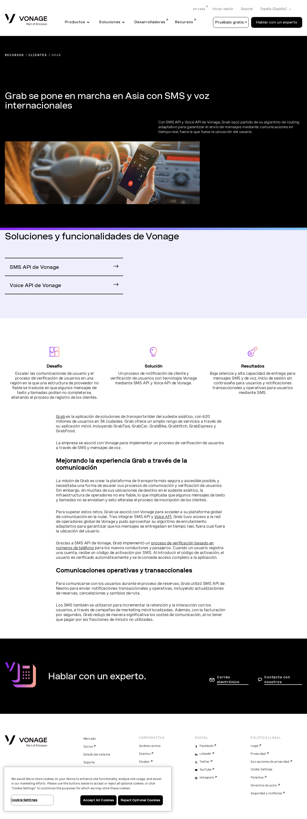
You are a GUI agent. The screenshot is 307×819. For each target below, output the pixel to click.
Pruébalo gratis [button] (229, 22)
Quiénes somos (149, 746)
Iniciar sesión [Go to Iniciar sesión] (223, 9)
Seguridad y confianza (266, 793)
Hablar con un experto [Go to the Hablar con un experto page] (276, 22)
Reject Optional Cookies (140, 800)
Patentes (257, 777)
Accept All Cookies (98, 800)
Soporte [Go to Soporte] (247, 9)
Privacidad (258, 754)
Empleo (144, 761)
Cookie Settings (262, 769)
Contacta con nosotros (277, 679)
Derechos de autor (264, 785)
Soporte (89, 762)
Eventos (144, 754)
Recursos (184, 22)
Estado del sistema (96, 754)
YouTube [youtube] (206, 769)
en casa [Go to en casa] (199, 9)
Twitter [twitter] (205, 761)
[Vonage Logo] (26, 20)
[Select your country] (274, 9)
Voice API (162, 516)
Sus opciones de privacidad (270, 761)
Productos (75, 22)
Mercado (89, 738)
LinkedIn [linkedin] (205, 754)
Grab (60, 416)
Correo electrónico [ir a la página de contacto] (228, 679)
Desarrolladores (149, 22)
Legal (254, 746)
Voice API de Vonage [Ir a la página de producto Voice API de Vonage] (35, 285)
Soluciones (109, 22)
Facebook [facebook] (206, 746)
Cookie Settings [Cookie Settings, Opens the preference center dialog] (24, 800)
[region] (88, 789)
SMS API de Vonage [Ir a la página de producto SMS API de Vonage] (34, 267)
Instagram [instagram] (207, 777)
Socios (88, 746)
